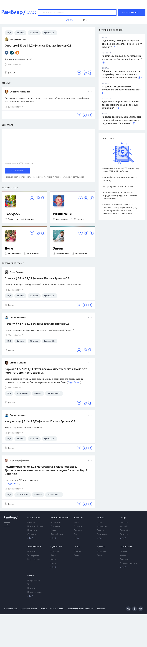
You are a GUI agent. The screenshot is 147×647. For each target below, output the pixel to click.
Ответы (77, 552)
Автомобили (34, 547)
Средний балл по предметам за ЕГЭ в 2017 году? (120, 178)
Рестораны (102, 534)
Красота (78, 527)
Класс (77, 547)
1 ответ (10, 72)
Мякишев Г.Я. (63, 214)
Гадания (124, 559)
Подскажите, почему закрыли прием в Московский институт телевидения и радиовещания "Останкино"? (121, 120)
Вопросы (101, 552)
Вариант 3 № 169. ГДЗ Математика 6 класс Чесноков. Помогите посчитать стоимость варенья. (46, 371)
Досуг (9, 248)
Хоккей (123, 527)
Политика (32, 530)
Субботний (57, 547)
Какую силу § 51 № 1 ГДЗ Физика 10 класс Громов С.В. (40, 421)
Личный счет (57, 534)
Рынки (54, 530)
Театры (100, 530)
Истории (55, 552)
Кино (99, 523)
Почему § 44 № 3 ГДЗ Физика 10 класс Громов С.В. (37, 324)
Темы (76, 556)
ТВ (28, 585)
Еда (75, 534)
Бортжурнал (33, 559)
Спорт (123, 518)
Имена (123, 556)
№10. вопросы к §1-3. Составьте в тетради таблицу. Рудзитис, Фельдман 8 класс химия (120, 195)
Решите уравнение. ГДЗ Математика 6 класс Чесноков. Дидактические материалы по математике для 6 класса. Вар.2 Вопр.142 (46, 471)
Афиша (101, 518)
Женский (78, 518)
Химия (58, 248)
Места (53, 563)
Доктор (101, 547)
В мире (31, 523)
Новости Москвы (35, 527)
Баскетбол (125, 530)
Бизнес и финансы (60, 518)
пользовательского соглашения (69, 177)
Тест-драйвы (33, 556)
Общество (32, 534)
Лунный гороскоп (128, 563)
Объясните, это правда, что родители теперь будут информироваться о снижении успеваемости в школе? (121, 74)
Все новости (33, 518)
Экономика (56, 523)
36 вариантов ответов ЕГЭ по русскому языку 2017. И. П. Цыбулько (120, 169)
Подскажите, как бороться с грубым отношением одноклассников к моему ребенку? (122, 44)
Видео (30, 576)
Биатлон (124, 534)
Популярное (33, 581)
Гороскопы (126, 547)
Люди (53, 556)
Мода (76, 523)
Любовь (78, 530)
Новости (31, 552)
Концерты (102, 527)
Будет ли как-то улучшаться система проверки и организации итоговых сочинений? (120, 105)
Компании (56, 527)
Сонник (123, 552)
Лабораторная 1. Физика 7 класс (117, 186)
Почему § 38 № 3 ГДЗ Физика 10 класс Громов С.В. (37, 278)
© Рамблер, (8, 609)
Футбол (124, 523)
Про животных (34, 592)
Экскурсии (12, 214)
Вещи (53, 559)
